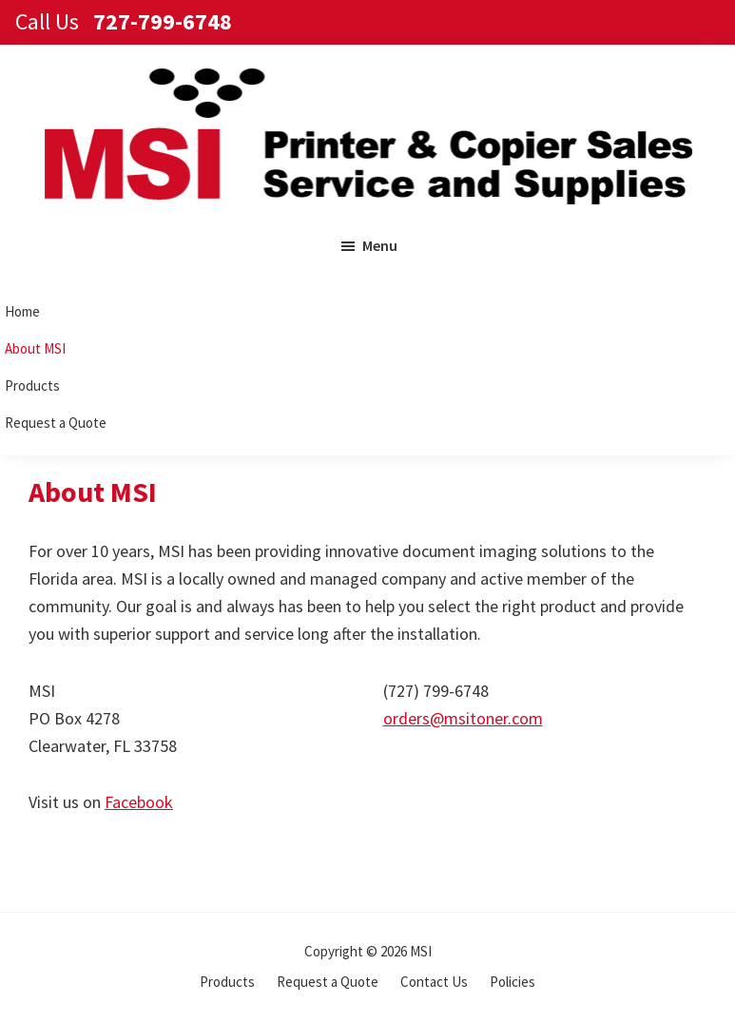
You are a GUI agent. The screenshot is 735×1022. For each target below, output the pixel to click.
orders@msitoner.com (463, 718)
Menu (379, 245)
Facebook (139, 802)
